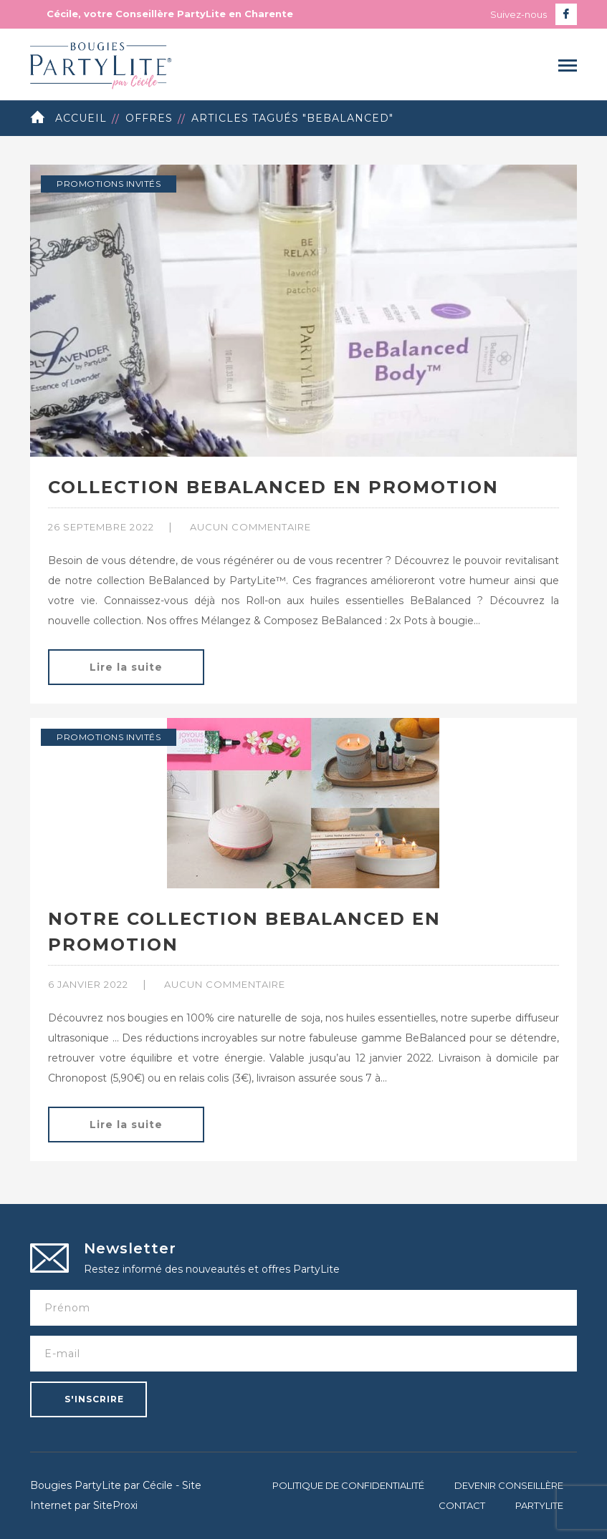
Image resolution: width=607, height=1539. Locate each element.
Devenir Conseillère (508, 1485)
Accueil (81, 118)
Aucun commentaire (250, 527)
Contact (462, 1505)
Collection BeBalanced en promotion (273, 487)
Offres (149, 118)
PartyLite (539, 1505)
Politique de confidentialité (348, 1485)
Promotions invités (109, 183)
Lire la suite (126, 667)
